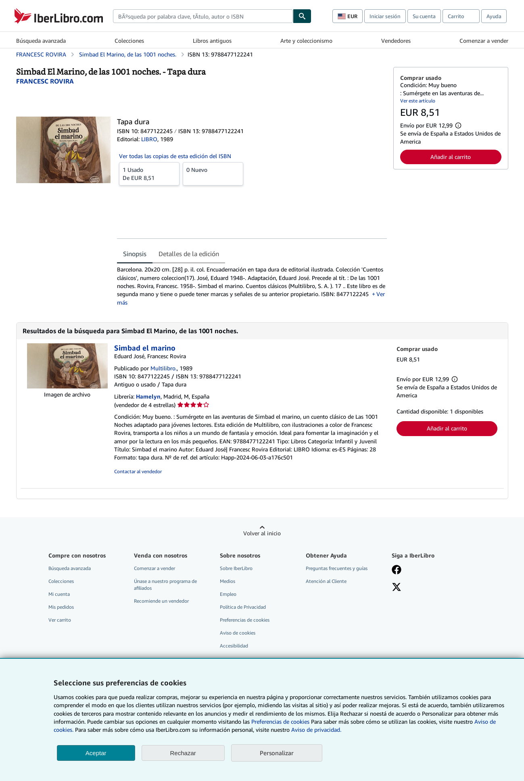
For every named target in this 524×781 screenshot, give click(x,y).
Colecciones (129, 40)
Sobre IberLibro (236, 568)
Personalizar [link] (277, 752)
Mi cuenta (59, 594)
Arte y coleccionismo (306, 40)
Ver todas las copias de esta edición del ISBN (175, 155)
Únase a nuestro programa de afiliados (165, 584)
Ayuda (493, 16)
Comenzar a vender (483, 40)
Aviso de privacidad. (316, 729)
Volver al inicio (262, 533)
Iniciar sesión (385, 16)
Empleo (228, 594)
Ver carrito (59, 620)
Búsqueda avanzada (41, 40)
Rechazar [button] (183, 753)
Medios (227, 581)
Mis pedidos (61, 607)
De (149, 173)
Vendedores (396, 40)
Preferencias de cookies (280, 721)
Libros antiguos (212, 40)
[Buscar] (302, 16)
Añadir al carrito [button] (450, 156)
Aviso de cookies (237, 633)
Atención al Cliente (326, 581)
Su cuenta (424, 16)
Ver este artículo (417, 101)
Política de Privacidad (243, 607)
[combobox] (203, 16)
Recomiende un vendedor (161, 601)
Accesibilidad (234, 646)
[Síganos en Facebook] (396, 570)
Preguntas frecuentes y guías (336, 568)
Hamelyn (148, 396)
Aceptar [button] (96, 753)
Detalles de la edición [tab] (189, 254)
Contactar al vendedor (138, 471)
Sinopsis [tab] (134, 254)
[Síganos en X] (396, 587)
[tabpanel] (252, 285)
